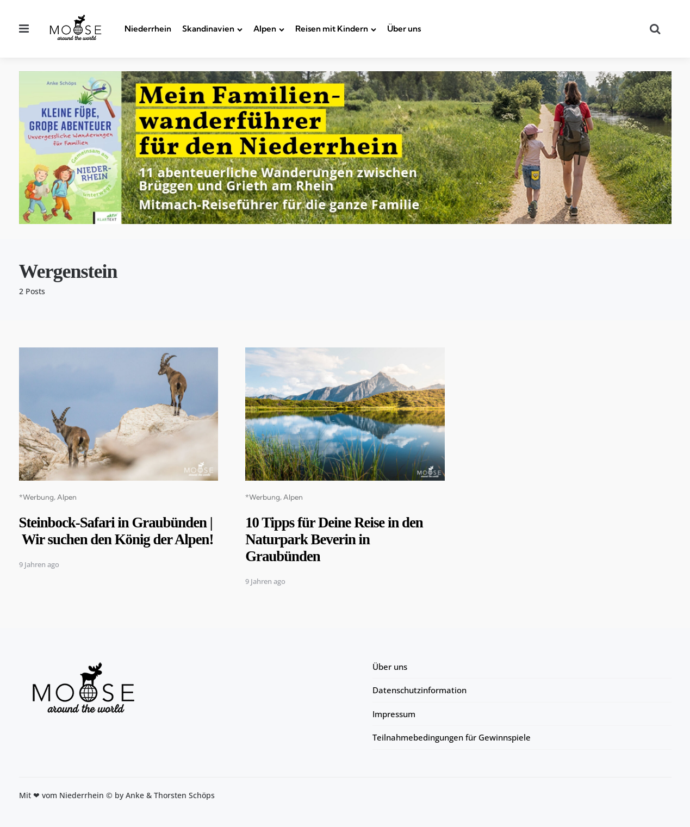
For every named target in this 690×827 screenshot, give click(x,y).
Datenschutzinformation (419, 690)
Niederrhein (148, 28)
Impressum (393, 713)
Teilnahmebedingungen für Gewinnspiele (451, 737)
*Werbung (36, 497)
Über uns (404, 28)
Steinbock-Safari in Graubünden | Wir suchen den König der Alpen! (117, 539)
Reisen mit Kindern (331, 28)
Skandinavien (208, 28)
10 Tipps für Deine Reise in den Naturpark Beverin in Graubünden (338, 539)
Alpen (264, 28)
